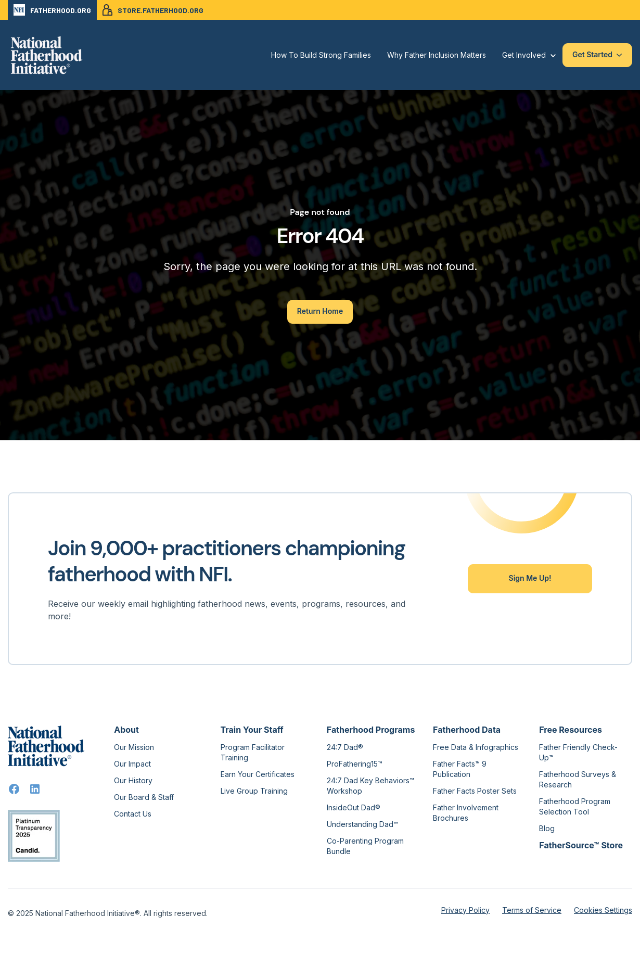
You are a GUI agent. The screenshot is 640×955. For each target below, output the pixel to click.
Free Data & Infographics (475, 747)
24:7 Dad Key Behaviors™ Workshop (370, 785)
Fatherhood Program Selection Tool (574, 806)
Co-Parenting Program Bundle (365, 846)
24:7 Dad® (345, 747)
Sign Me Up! (530, 578)
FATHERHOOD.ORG (52, 10)
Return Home (320, 311)
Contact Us (132, 813)
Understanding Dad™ (362, 824)
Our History (133, 780)
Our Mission (134, 747)
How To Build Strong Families (321, 54)
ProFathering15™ (354, 763)
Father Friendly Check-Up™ (578, 752)
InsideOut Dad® (353, 807)
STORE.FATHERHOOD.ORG (153, 10)
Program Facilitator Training (253, 752)
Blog (547, 828)
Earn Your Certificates (258, 774)
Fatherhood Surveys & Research (577, 779)
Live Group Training (254, 790)
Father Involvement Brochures (465, 812)
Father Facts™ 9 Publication (460, 769)
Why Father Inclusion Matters (436, 54)
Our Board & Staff (144, 797)
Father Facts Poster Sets (475, 790)
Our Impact (132, 763)
